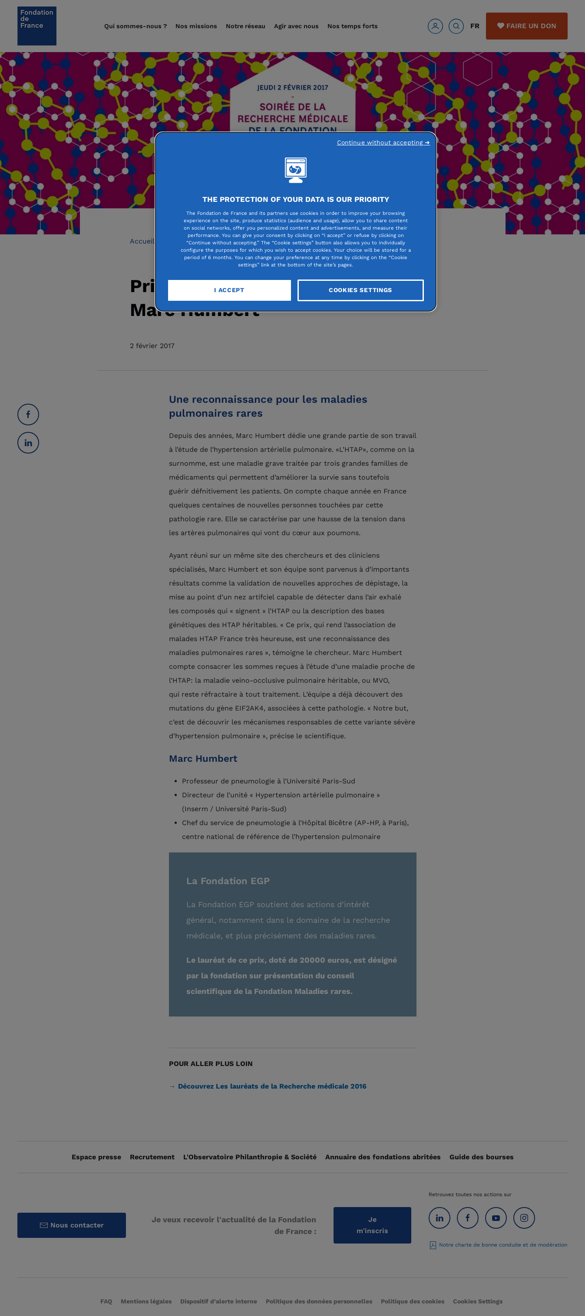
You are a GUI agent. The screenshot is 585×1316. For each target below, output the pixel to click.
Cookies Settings (360, 289)
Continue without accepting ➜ (383, 142)
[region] (296, 222)
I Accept (229, 289)
